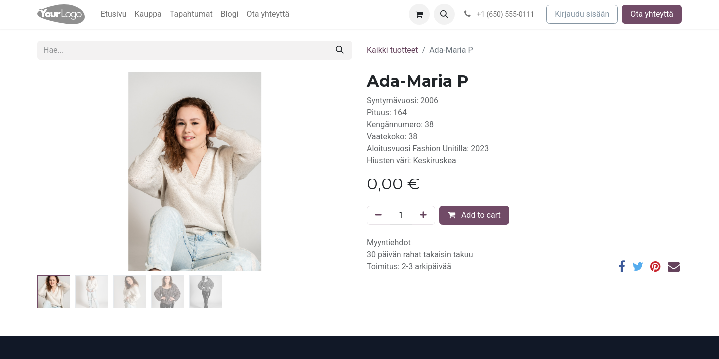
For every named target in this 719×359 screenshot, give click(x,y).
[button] (444, 14)
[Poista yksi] (378, 215)
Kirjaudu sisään (582, 14)
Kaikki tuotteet (392, 50)
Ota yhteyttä (651, 14)
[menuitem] (114, 14)
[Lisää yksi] (423, 215)
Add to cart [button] (474, 215)
